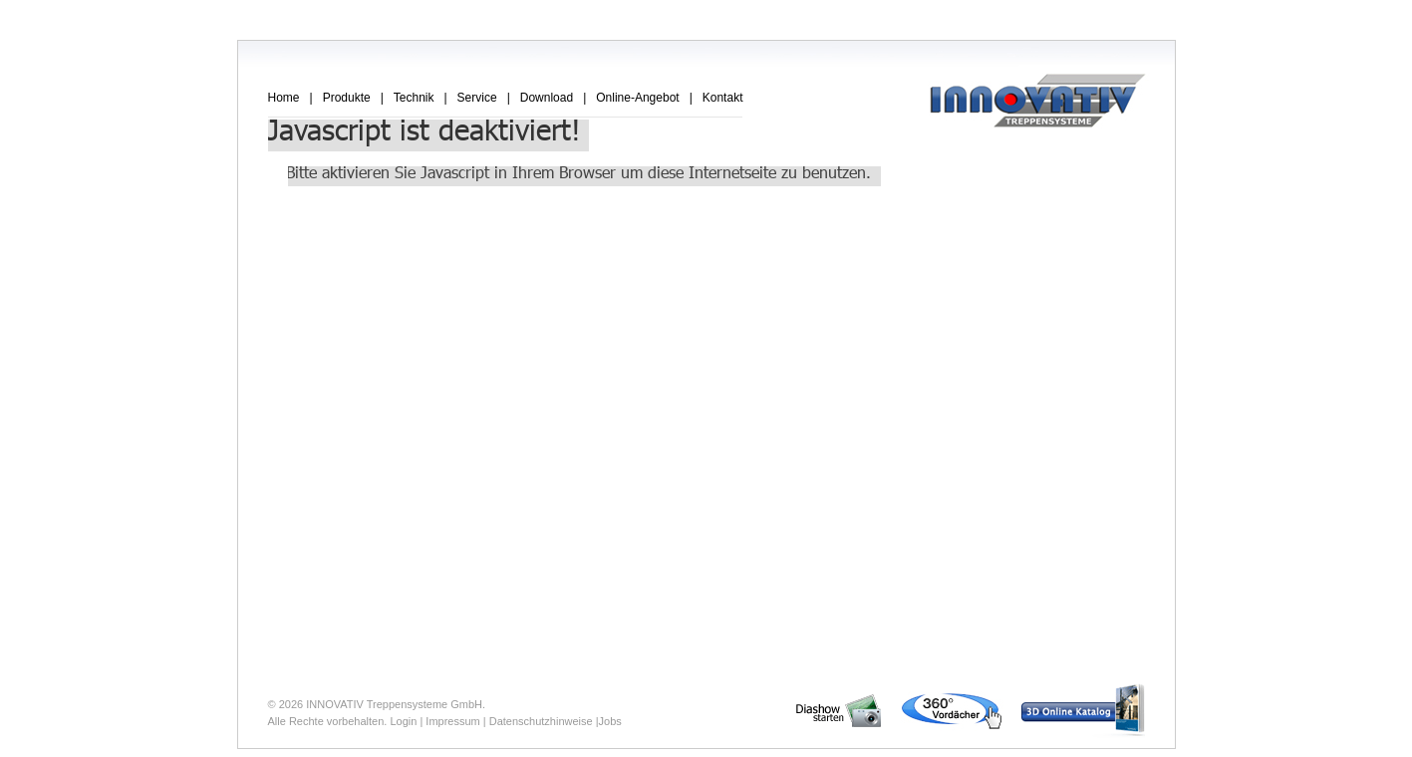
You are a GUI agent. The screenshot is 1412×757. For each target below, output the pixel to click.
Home (284, 98)
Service (477, 98)
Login (403, 721)
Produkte (347, 98)
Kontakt (723, 98)
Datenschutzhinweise (541, 721)
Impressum (452, 721)
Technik (414, 98)
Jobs (610, 721)
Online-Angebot (637, 98)
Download (546, 98)
